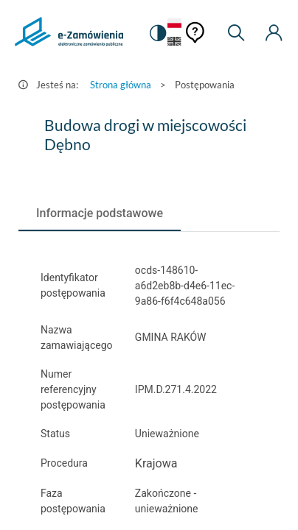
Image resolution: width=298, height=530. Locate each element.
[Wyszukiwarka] (236, 33)
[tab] (99, 213)
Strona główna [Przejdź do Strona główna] (120, 85)
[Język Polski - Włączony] (174, 24)
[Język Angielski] (174, 42)
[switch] (157, 33)
